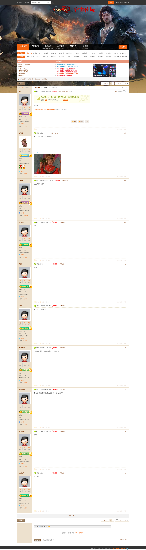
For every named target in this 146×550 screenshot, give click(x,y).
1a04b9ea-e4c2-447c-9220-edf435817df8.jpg (44, 109)
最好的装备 (22, 66)
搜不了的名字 (22, 389)
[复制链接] (55, 87)
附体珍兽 (108, 53)
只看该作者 (62, 91)
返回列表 (106, 83)
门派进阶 (37, 56)
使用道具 (119, 129)
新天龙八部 (99, 549)
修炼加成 (53, 56)
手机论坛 (48, 47)
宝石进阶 (61, 56)
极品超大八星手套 (23, 70)
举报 (125, 129)
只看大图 (68, 91)
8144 (29, 149)
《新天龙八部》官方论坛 (119, 549)
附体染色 (124, 53)
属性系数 (45, 56)
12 (20, 107)
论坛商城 (60, 47)
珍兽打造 (69, 53)
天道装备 (124, 56)
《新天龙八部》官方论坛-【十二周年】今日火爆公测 (19, 79)
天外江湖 (29, 56)
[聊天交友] (37, 87)
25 (20, 197)
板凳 (125, 180)
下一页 (124, 83)
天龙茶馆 (37, 79)
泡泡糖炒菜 (21, 473)
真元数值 (85, 56)
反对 (49, 176)
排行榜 (85, 47)
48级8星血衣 (22, 73)
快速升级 (37, 53)
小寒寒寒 (21, 180)
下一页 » (73, 516)
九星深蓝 (21, 75)
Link (42, 527)
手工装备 (100, 53)
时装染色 (116, 53)
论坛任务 (72, 46)
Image (40, 527)
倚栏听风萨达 (22, 347)
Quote (44, 527)
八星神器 (69, 56)
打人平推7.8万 (22, 68)
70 (24, 149)
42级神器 (61, 53)
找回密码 (118, 2)
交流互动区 (30, 79)
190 (29, 364)
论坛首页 (23, 46)
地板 (125, 222)
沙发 (125, 133)
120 (29, 406)
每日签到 (123, 47)
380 (29, 489)
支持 (43, 176)
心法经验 (92, 53)
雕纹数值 (92, 56)
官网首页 (35, 46)
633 (29, 197)
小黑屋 (93, 549)
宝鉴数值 (108, 56)
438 (29, 280)
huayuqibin (21, 222)
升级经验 (77, 53)
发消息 (22, 124)
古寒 (20, 91)
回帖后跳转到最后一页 (47, 540)
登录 (111, 2)
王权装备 (116, 56)
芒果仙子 (21, 133)
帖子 (48, 2)
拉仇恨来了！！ (45, 79)
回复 (37, 129)
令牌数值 (100, 56)
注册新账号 (125, 2)
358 (29, 238)
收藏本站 (26, 2)
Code (47, 527)
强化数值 (77, 56)
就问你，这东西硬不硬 (24, 64)
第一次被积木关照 (23, 72)
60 (20, 149)
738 (29, 107)
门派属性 (45, 53)
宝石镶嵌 (53, 53)
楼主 (116, 91)
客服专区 (107, 549)
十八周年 (29, 53)
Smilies (49, 527)
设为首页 (19, 2)
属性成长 (85, 53)
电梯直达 (120, 91)
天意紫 (20, 264)
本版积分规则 (123, 539)
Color (37, 527)
